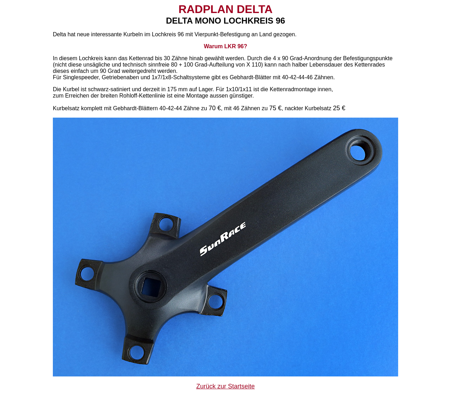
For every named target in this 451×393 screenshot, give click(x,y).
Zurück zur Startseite (225, 386)
